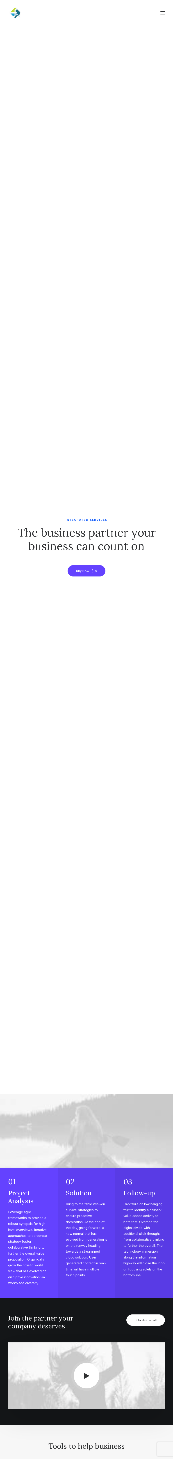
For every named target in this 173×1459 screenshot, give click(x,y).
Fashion (21, 1345)
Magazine (132, 1331)
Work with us (80, 1372)
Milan (129, 1372)
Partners (77, 1338)
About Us (77, 1331)
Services (76, 1387)
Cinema (21, 1338)
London (131, 1387)
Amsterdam (134, 1380)
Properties (78, 1380)
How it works (25, 1380)
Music (19, 1324)
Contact (76, 1345)
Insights (76, 1394)
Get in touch (86, 1269)
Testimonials (25, 1387)
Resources (133, 1345)
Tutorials (132, 1324)
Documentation (137, 1338)
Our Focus (78, 1324)
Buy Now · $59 (86, 85)
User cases (23, 1394)
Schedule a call (146, 348)
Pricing (20, 1372)
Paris (129, 1394)
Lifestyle (22, 1331)
